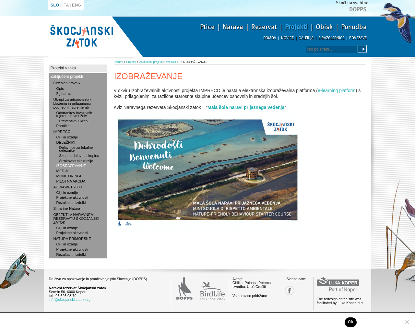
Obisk (324, 27)
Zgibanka (64, 94)
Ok (350, 322)
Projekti (296, 27)
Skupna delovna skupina (79, 156)
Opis (60, 88)
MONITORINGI (68, 176)
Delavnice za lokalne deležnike (76, 149)
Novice (287, 38)
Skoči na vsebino (352, 3)
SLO (55, 5)
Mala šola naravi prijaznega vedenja (246, 107)
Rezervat (264, 27)
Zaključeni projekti (67, 76)
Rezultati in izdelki (71, 203)
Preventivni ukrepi (74, 121)
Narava (233, 27)
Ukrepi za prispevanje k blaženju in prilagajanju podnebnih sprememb (72, 103)
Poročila (63, 126)
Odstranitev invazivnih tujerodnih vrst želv (74, 114)
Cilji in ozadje (67, 137)
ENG (76, 5)
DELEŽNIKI (66, 142)
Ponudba (354, 27)
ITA (66, 5)
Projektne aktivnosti (72, 197)
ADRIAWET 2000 (67, 187)
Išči (363, 49)
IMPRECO (62, 132)
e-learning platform (337, 90)
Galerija (306, 38)
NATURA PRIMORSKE (72, 239)
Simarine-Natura (66, 208)
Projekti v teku (63, 68)
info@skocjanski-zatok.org (70, 300)
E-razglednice (331, 38)
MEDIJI (62, 171)
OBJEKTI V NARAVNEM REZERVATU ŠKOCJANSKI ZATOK (76, 218)
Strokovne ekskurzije (76, 161)
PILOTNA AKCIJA (71, 181)
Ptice (207, 27)
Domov (269, 38)
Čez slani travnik (66, 83)
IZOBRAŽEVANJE (71, 166)
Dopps (358, 9)
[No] (407, 322)
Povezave (358, 38)
